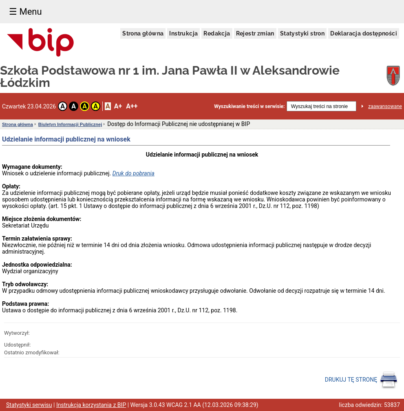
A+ (118, 106)
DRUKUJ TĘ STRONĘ (361, 380)
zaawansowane (385, 106)
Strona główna (142, 33)
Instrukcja (183, 33)
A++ (131, 106)
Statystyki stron (302, 33)
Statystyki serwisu (29, 405)
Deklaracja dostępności (363, 33)
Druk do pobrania (134, 173)
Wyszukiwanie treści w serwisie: (249, 106)
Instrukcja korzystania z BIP (91, 405)
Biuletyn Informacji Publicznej (70, 124)
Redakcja (216, 33)
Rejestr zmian (255, 33)
